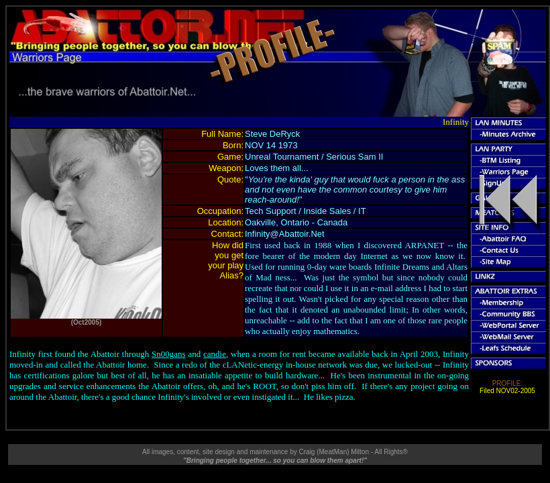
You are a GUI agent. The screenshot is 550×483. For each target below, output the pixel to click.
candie (214, 354)
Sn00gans (169, 354)
